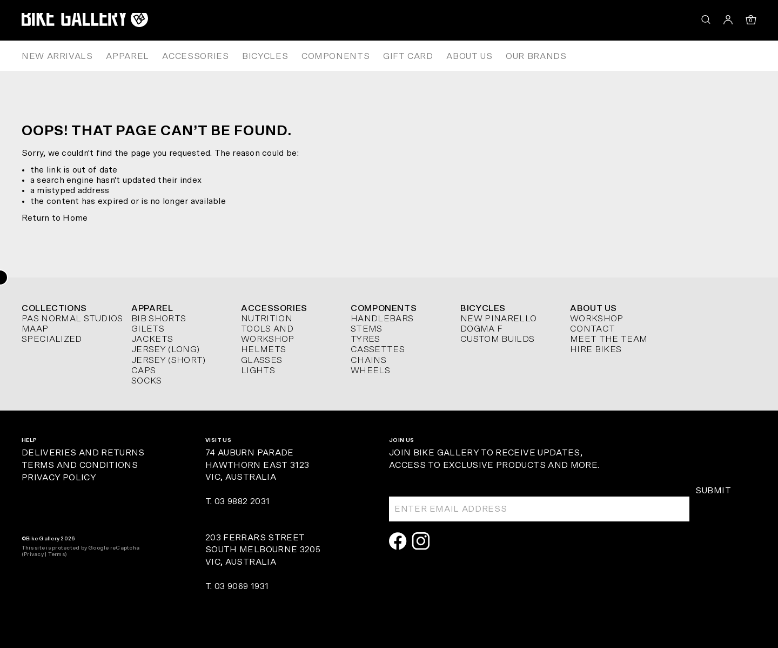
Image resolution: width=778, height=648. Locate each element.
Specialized (52, 339)
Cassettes (378, 349)
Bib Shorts (158, 318)
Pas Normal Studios (72, 318)
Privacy (34, 554)
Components (335, 56)
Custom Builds (497, 339)
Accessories (195, 56)
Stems (367, 329)
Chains (368, 360)
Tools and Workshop (267, 334)
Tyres (365, 339)
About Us (469, 56)
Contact (592, 329)
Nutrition (266, 318)
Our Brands (536, 56)
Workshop (596, 318)
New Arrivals (57, 56)
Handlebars (382, 318)
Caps (143, 370)
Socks (146, 380)
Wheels (370, 370)
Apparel (127, 56)
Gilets (147, 329)
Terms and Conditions (80, 465)
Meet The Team (608, 339)
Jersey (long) (165, 349)
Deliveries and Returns (83, 452)
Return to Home (55, 218)
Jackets (152, 339)
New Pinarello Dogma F (498, 323)
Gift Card (408, 56)
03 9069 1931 (241, 586)
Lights (258, 370)
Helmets (263, 349)
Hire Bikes (595, 349)
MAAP (35, 329)
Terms (56, 554)
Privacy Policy (59, 477)
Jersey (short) (168, 360)
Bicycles (265, 56)
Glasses (261, 360)
